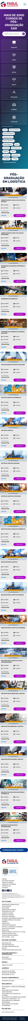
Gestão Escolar (16, 148)
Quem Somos (5, 908)
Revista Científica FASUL (9, 933)
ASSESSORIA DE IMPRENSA (9, 884)
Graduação (5, 957)
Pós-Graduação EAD (8, 944)
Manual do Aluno (7, 965)
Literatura (6, 155)
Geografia (6, 148)
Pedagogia (6, 158)
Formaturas (5, 923)
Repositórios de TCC (8, 974)
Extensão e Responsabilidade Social (13, 918)
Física (17, 144)
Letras (13, 151)
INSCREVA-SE (20, 215)
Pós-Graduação (6, 959)
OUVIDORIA (5, 887)
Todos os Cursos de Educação (9, 162)
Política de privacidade (22, 1018)
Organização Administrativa (10, 904)
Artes (5, 130)
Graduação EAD (6, 943)
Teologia (15, 158)
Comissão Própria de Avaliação (11, 920)
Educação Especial (8, 133)
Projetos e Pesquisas (8, 916)
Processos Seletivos (8, 911)
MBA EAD (4, 948)
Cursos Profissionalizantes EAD (12, 950)
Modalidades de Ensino (9, 909)
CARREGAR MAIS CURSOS (14, 850)
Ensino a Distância (8, 140)
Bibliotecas (5, 930)
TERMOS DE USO (6, 886)
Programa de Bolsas (8, 980)
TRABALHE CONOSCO (7, 882)
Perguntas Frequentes (9, 925)
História (5, 151)
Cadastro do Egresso (8, 928)
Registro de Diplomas (8, 971)
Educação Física (7, 137)
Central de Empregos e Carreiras (12, 926)
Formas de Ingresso (8, 914)
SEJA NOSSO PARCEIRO (8, 880)
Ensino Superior (7, 144)
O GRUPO (4, 879)
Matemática (15, 155)
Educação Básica (14, 130)
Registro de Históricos (9, 973)
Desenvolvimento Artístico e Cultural (14, 932)
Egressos (4, 921)
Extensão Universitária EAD (10, 946)
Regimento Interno (7, 913)
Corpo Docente (6, 906)
